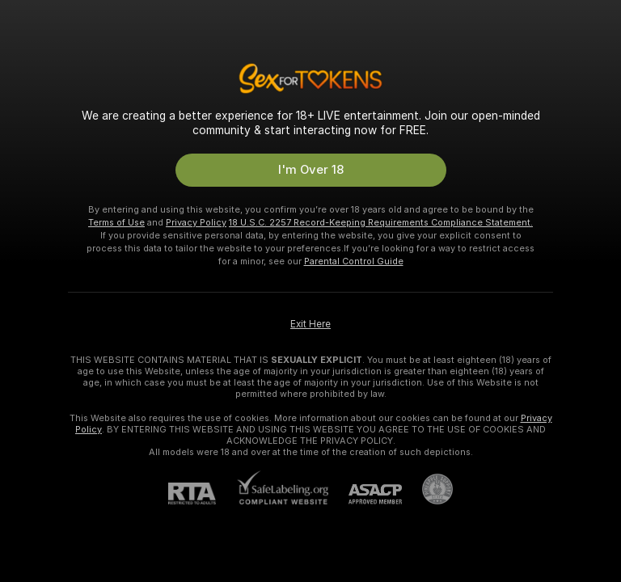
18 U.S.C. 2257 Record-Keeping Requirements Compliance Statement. (381, 222)
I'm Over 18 (311, 169)
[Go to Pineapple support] (427, 489)
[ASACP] (365, 494)
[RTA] (202, 493)
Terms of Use (116, 222)
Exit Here (310, 324)
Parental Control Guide (353, 261)
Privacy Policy (196, 222)
